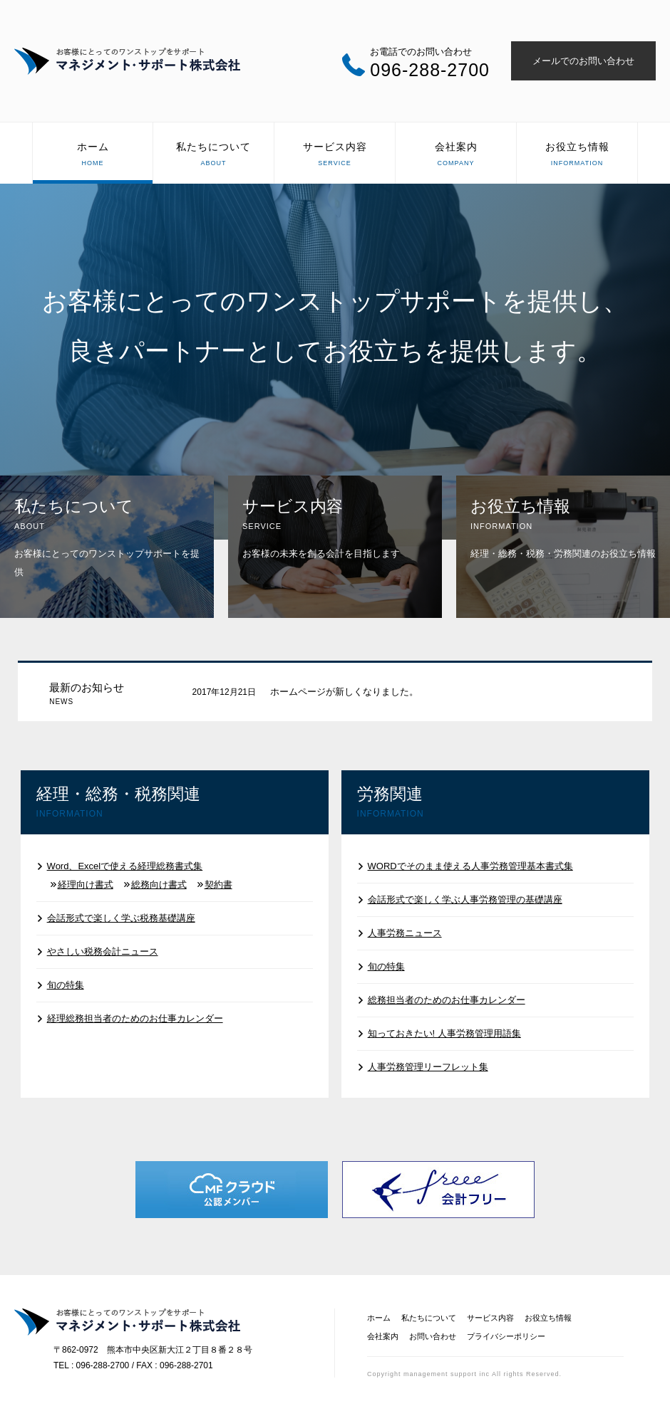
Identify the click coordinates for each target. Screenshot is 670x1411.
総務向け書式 (159, 884)
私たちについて (213, 155)
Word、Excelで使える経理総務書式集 (125, 866)
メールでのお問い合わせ (583, 61)
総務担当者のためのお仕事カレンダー (446, 1000)
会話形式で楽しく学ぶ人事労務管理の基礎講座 (465, 899)
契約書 (218, 884)
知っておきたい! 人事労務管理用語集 (444, 1033)
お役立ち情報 (577, 155)
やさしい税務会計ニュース (102, 951)
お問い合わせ (432, 1336)
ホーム (92, 155)
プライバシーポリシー (506, 1336)
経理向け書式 (85, 884)
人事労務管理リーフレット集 (428, 1066)
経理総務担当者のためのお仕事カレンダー (135, 1018)
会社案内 (456, 155)
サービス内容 (334, 155)
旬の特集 (65, 985)
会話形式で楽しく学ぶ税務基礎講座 (121, 918)
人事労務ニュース (405, 933)
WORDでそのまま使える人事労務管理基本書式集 (470, 866)
